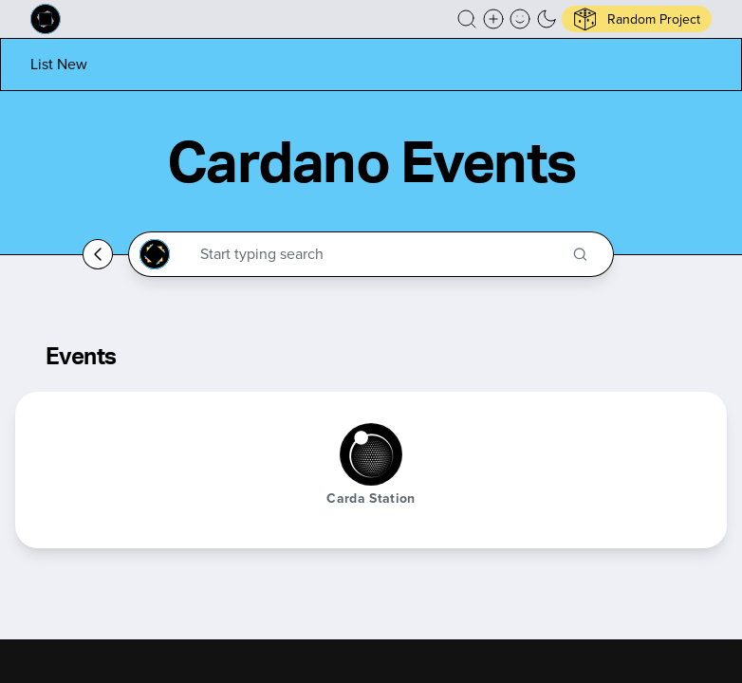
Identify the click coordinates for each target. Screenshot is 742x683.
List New (58, 64)
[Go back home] (98, 254)
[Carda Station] (371, 454)
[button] (466, 19)
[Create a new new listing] (493, 19)
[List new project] (59, 64)
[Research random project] (636, 19)
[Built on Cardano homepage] (45, 19)
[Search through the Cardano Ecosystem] (379, 254)
